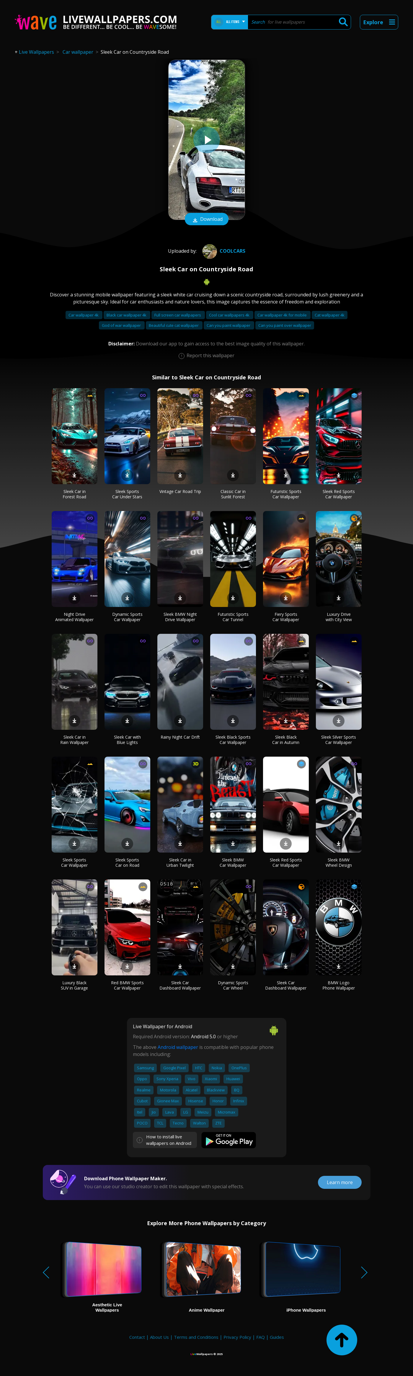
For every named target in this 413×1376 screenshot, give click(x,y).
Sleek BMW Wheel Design (339, 862)
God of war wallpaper (122, 325)
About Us (159, 1337)
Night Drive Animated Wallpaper (74, 616)
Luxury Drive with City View (339, 616)
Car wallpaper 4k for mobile (282, 315)
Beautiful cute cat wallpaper (174, 325)
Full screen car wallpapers (178, 315)
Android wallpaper (178, 1047)
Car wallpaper (78, 52)
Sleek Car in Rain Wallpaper (74, 739)
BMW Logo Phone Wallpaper (338, 985)
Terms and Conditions (196, 1337)
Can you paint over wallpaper (284, 325)
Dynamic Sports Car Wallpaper (127, 616)
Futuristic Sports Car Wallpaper (285, 494)
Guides (277, 1337)
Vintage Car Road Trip (180, 491)
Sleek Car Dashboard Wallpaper (180, 985)
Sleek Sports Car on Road (127, 862)
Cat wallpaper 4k (330, 315)
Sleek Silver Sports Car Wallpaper (338, 739)
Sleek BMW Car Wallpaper (233, 862)
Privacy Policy (237, 1337)
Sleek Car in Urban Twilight (180, 862)
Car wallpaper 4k (83, 315)
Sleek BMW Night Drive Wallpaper (180, 616)
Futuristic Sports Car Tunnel (233, 616)
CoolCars (223, 251)
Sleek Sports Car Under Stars (127, 494)
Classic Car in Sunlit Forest (233, 494)
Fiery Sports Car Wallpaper (285, 616)
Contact (137, 1337)
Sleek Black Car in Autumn (285, 739)
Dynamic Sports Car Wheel (233, 985)
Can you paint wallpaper (229, 325)
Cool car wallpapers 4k (229, 315)
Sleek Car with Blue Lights (127, 739)
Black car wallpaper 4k (127, 315)
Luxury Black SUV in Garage (74, 985)
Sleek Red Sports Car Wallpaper (339, 494)
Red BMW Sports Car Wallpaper (127, 985)
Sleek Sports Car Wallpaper (74, 862)
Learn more (340, 1182)
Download (207, 219)
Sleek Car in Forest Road (74, 494)
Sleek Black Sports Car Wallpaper (233, 739)
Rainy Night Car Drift (180, 737)
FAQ (260, 1337)
